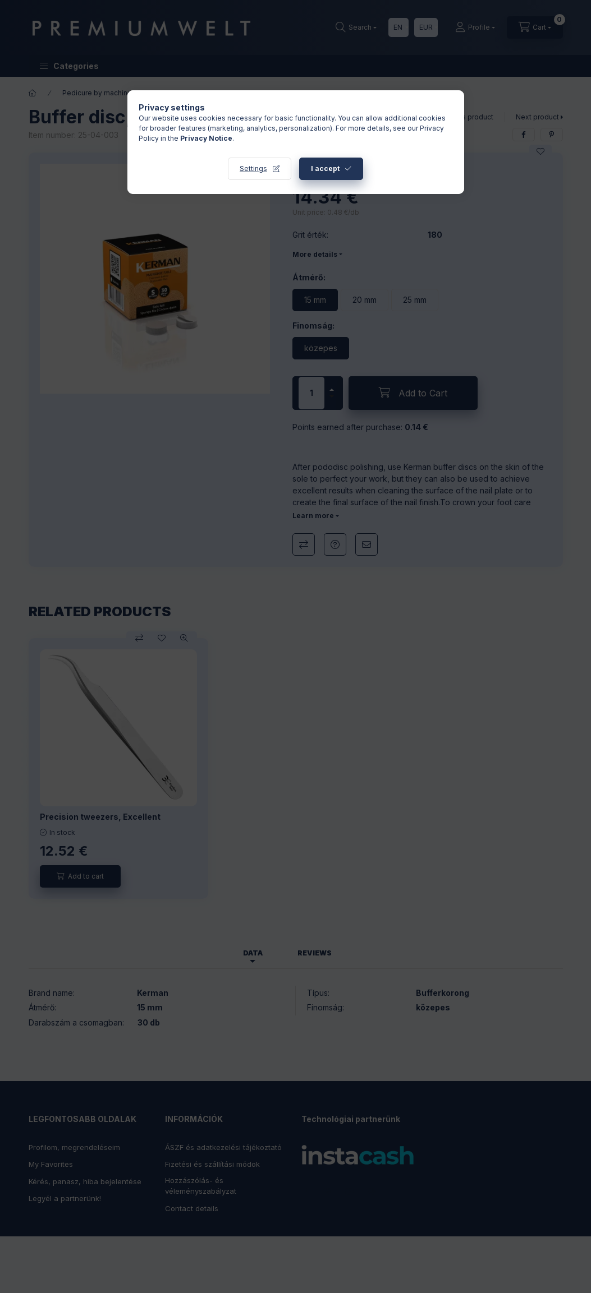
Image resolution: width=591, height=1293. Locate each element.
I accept (325, 168)
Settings (253, 168)
